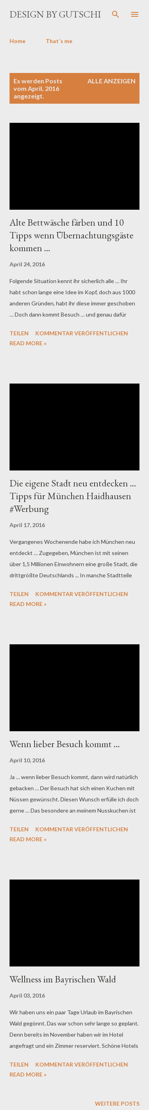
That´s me (59, 40)
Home (17, 40)
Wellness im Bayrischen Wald (63, 979)
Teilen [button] (19, 333)
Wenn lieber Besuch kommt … (65, 744)
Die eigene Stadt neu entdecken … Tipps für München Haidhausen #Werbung (73, 496)
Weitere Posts (117, 1103)
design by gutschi (55, 14)
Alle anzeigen (111, 81)
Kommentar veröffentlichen (81, 333)
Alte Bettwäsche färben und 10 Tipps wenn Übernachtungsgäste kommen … (72, 235)
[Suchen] (115, 14)
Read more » (28, 343)
